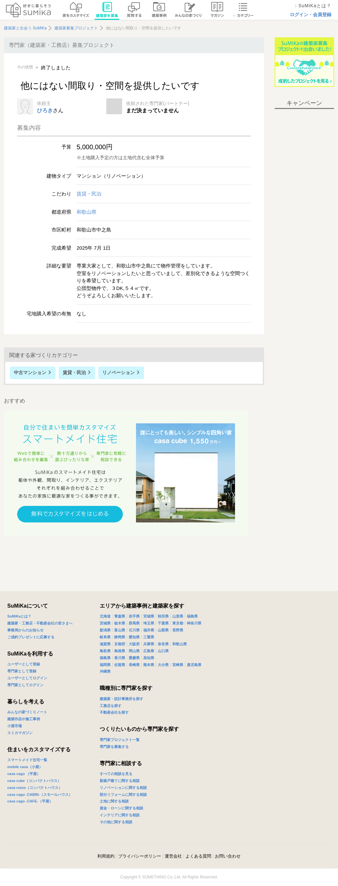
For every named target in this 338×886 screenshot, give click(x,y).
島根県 (119, 651)
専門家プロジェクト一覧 (120, 740)
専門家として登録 (21, 671)
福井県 (148, 630)
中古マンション (30, 372)
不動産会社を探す (114, 712)
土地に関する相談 (114, 801)
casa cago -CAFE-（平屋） (30, 801)
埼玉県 (148, 623)
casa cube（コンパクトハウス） (34, 781)
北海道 (105, 616)
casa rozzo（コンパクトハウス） (34, 788)
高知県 (148, 658)
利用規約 (106, 856)
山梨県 (163, 630)
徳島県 (105, 658)
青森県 (119, 616)
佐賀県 (119, 665)
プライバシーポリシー (139, 856)
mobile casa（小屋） (25, 767)
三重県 (148, 637)
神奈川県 (194, 623)
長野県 (177, 630)
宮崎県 (177, 665)
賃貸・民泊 (89, 193)
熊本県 (148, 665)
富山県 (119, 630)
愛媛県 (134, 658)
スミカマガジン (20, 733)
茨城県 (105, 623)
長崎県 (134, 665)
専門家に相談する (121, 763)
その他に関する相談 (116, 822)
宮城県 (148, 616)
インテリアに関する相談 (120, 815)
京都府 (119, 644)
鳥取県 (105, 651)
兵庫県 (148, 644)
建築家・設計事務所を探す (121, 699)
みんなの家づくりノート (27, 712)
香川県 (119, 658)
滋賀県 (105, 644)
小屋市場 (14, 726)
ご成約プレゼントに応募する (30, 637)
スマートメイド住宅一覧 (27, 760)
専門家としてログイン (25, 685)
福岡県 (105, 665)
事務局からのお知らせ (25, 630)
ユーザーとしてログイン (27, 678)
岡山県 (134, 651)
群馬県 (134, 623)
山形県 (177, 616)
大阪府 (134, 644)
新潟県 (105, 630)
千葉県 (163, 623)
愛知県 (134, 637)
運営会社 (173, 856)
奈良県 (163, 644)
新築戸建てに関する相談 (120, 781)
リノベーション (118, 372)
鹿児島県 (194, 665)
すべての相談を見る (116, 774)
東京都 (177, 623)
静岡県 (119, 637)
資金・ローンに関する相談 (121, 808)
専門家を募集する (114, 747)
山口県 (163, 651)
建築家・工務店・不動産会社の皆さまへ (40, 623)
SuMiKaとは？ (19, 616)
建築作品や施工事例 (23, 719)
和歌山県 (86, 212)
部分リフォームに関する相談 (123, 795)
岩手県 (134, 616)
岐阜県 (105, 637)
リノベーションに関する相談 (123, 788)
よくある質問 (198, 856)
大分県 (163, 665)
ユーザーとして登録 (23, 664)
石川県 (134, 630)
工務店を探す (110, 706)
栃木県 (119, 623)
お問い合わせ (228, 856)
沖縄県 (105, 671)
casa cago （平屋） (23, 774)
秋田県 (163, 616)
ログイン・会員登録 (310, 14)
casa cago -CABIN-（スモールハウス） (39, 795)
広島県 (148, 651)
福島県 (192, 616)
